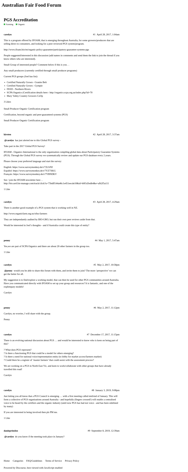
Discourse (21, 467)
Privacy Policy (72, 460)
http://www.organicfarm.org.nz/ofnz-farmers (25, 213)
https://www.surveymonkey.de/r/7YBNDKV (35, 174)
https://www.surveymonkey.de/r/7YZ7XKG (34, 170)
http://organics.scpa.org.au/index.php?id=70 (71, 92)
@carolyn (9, 140)
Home (7, 460)
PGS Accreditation (21, 20)
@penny (8, 270)
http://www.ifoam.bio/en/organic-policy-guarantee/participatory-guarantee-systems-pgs (46, 49)
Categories (18, 460)
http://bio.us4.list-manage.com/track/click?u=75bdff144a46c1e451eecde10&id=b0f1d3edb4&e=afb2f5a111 (56, 183)
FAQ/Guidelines (34, 460)
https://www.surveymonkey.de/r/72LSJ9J (33, 167)
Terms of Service (53, 460)
